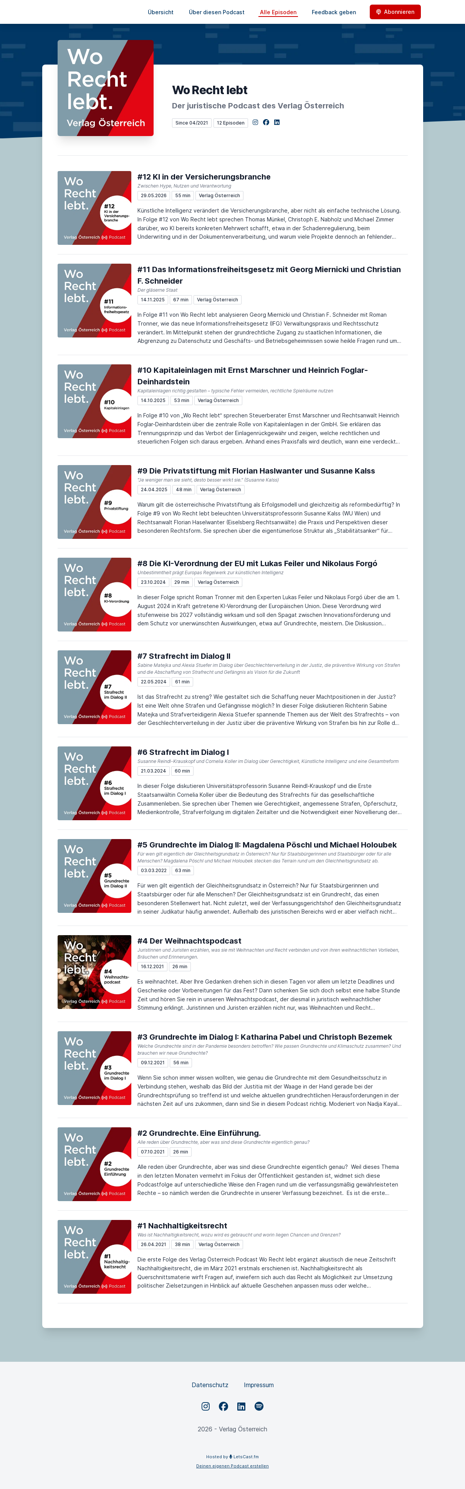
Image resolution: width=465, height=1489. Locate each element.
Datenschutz (210, 1385)
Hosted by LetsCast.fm (232, 1456)
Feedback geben (334, 12)
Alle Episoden (278, 12)
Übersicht (161, 12)
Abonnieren (395, 11)
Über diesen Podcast (217, 12)
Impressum (259, 1385)
